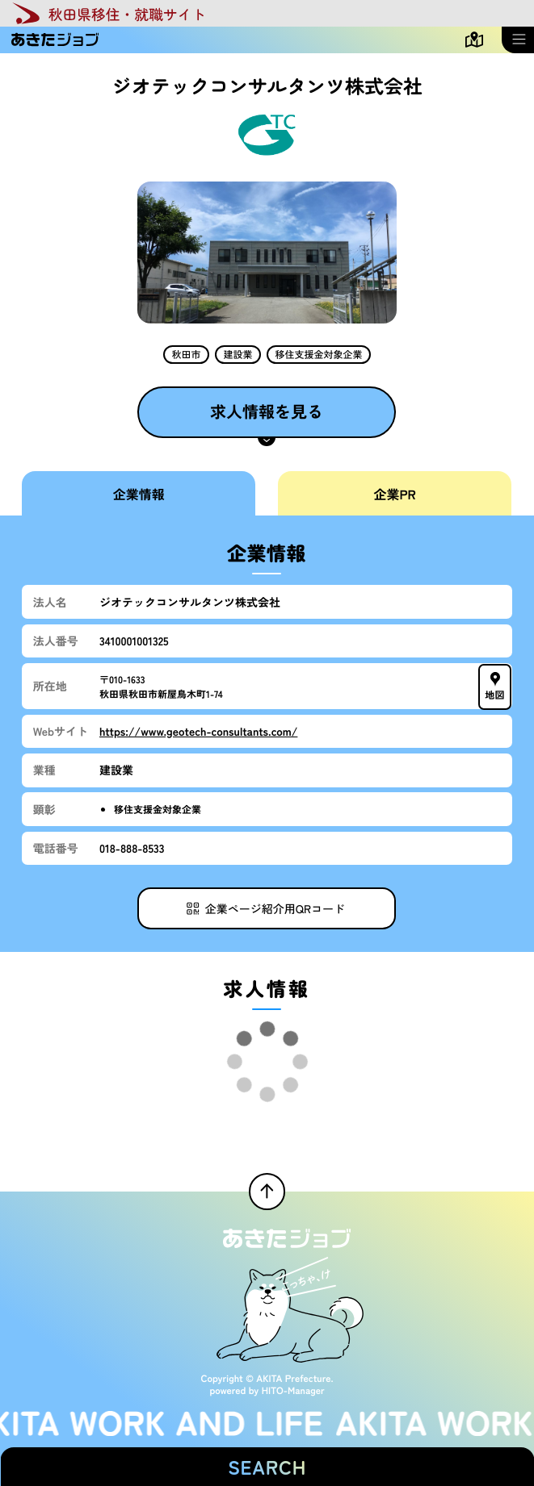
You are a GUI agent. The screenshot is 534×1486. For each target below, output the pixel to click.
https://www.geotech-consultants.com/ (198, 731)
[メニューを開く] (518, 40)
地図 (496, 685)
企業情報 (139, 493)
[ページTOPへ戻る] (267, 1191)
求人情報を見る (266, 411)
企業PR (395, 493)
